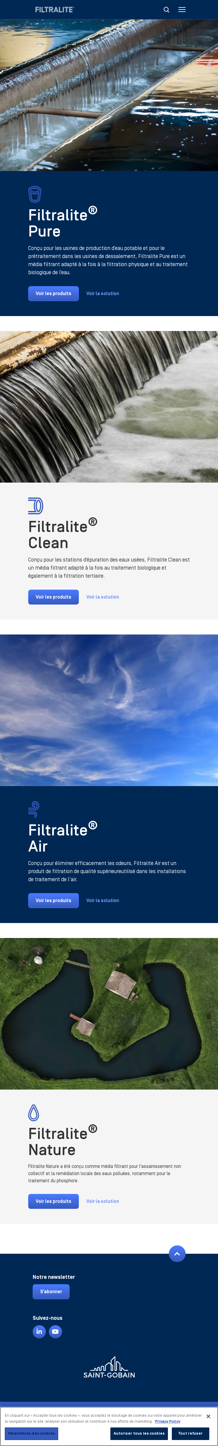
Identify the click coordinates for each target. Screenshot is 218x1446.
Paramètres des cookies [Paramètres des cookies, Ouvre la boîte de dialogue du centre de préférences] (31, 1433)
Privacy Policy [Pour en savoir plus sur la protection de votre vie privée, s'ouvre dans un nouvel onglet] (167, 1421)
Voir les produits (53, 293)
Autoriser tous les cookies (139, 1433)
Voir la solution (102, 293)
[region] (109, 1426)
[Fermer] (208, 1416)
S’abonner (51, 1291)
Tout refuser (190, 1433)
